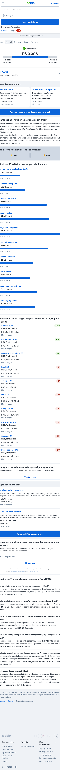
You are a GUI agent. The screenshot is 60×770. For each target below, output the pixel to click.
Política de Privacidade (17, 571)
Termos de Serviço (32, 571)
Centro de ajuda (8, 749)
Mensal (9, 42)
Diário (26, 42)
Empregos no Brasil (46, 752)
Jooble (15, 767)
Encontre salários (45, 761)
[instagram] (43, 736)
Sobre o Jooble (7, 746)
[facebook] (36, 736)
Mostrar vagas (7, 335)
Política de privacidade (47, 758)
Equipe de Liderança (9, 753)
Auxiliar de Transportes (44, 89)
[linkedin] (56, 736)
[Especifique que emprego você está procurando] (30, 9)
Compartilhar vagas (27, 746)
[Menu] (3, 3)
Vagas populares (45, 748)
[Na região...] (30, 15)
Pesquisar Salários (30, 22)
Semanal (17, 42)
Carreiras (5, 761)
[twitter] (49, 736)
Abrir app (55, 3)
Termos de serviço (45, 755)
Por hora (34, 42)
